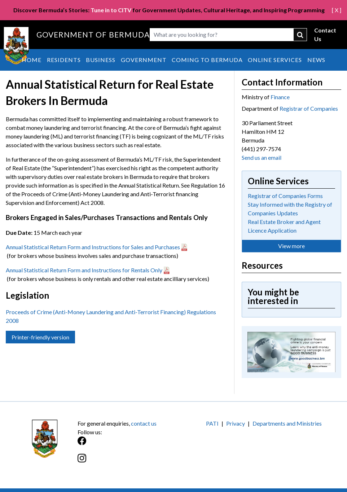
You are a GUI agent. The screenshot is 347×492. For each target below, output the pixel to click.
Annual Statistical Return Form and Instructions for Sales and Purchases (93, 246)
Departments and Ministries (287, 423)
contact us (144, 423)
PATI (212, 423)
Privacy (235, 423)
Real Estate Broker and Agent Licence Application (284, 226)
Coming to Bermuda (207, 59)
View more (291, 245)
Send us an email (261, 157)
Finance (280, 96)
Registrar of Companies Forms (285, 195)
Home (31, 59)
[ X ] (336, 9)
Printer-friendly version (40, 337)
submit (300, 34)
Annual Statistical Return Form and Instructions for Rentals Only (84, 270)
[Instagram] (126, 462)
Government (144, 59)
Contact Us (325, 34)
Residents (64, 59)
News (316, 59)
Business (100, 59)
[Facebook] (126, 444)
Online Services (275, 59)
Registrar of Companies (309, 108)
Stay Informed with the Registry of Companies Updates (290, 208)
